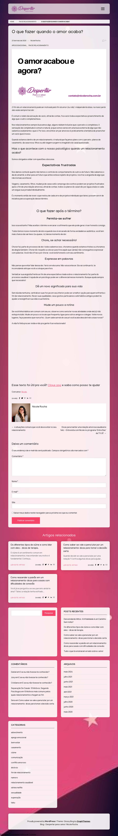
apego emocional (19, 45)
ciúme (13, 752)
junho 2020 (68, 706)
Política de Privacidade (9, 834)
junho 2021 (68, 681)
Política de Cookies (28, 834)
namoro (14, 777)
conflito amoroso (18, 762)
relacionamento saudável (22, 782)
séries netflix (16, 787)
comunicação (17, 757)
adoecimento (17, 732)
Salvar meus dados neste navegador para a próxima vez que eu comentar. (45, 513)
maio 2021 (68, 686)
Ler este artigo (18, 565)
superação (16, 797)
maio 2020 (68, 712)
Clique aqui (54, 385)
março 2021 (69, 696)
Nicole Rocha (35, 41)
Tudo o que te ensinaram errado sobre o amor (83, 651)
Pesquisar (49, 613)
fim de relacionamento (27, 22)
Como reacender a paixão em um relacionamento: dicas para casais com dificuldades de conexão (30, 581)
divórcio (14, 767)
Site (13, 502)
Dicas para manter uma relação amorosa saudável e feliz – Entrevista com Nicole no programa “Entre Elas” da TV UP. (83, 430)
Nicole (24, 391)
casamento (16, 747)
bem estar (15, 742)
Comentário (17, 456)
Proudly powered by (41, 821)
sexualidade (16, 792)
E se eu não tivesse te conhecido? (34, 672)
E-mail (15, 491)
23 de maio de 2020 (19, 41)
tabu (13, 802)
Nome (15, 481)
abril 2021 (68, 692)
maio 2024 (68, 671)
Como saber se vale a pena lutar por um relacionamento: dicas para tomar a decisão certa (85, 548)
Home (12, 22)
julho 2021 (68, 676)
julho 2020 (68, 702)
